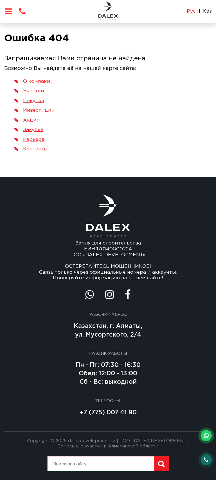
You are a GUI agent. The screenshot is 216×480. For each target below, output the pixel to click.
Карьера (33, 139)
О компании (38, 81)
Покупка (33, 101)
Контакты (35, 149)
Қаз (207, 11)
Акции (31, 120)
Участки (33, 91)
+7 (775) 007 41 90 (108, 412)
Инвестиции (39, 110)
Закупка (33, 129)
